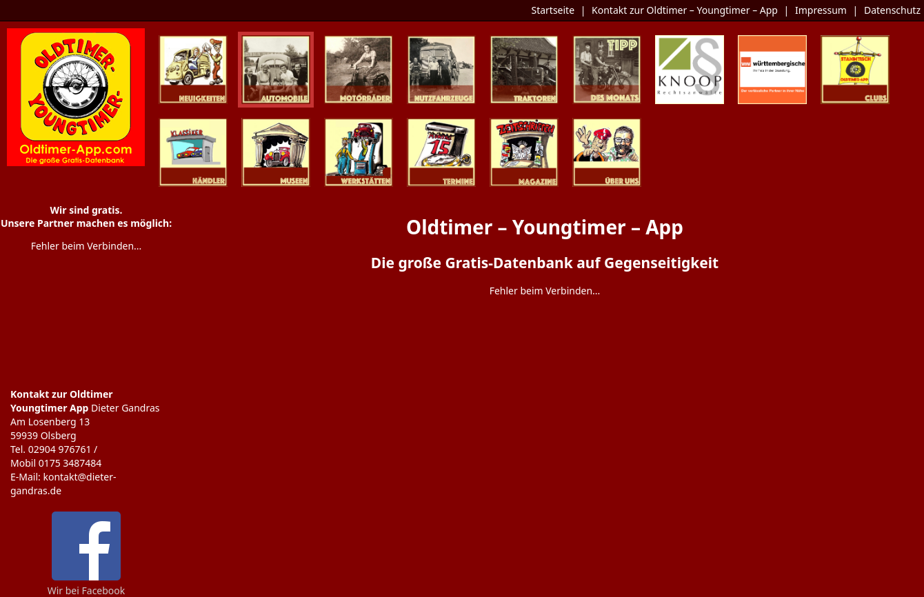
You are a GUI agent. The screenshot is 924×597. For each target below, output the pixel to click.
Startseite (552, 10)
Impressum (821, 10)
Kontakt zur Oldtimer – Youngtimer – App (685, 10)
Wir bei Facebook (86, 585)
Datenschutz (892, 10)
